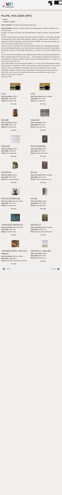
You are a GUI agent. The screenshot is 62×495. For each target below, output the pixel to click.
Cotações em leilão (9, 21)
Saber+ (5, 19)
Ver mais (13, 104)
